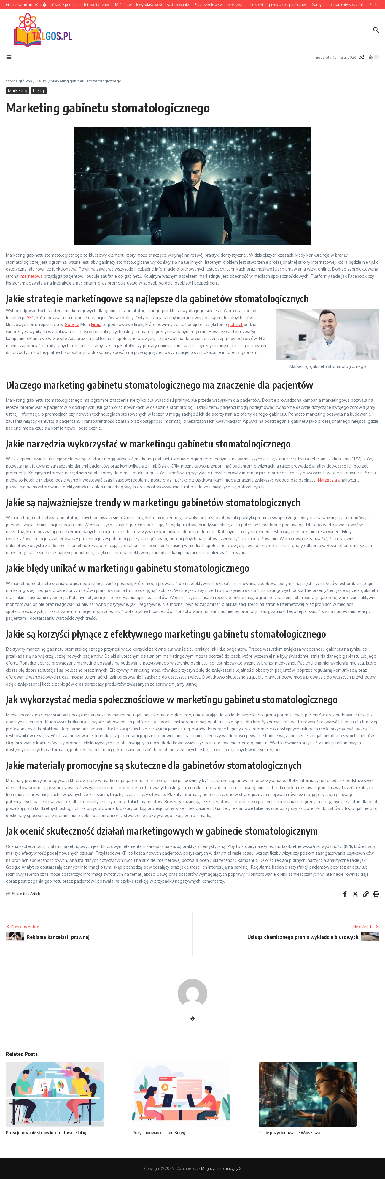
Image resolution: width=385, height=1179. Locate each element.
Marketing (17, 90)
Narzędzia (327, 479)
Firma (96, 324)
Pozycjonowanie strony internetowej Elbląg (46, 1132)
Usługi (41, 81)
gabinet (235, 324)
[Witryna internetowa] (192, 1018)
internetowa (31, 276)
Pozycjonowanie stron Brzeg (158, 1132)
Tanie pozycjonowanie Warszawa (289, 1132)
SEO (30, 317)
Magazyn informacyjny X (221, 1168)
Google (72, 324)
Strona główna (19, 81)
